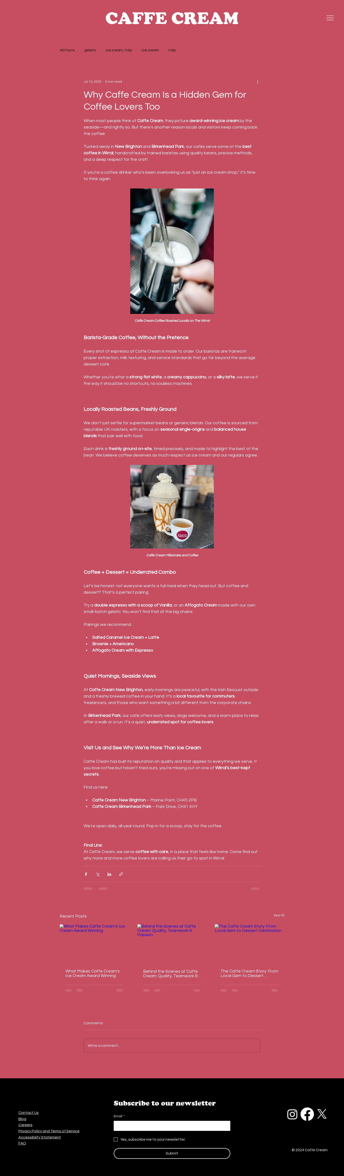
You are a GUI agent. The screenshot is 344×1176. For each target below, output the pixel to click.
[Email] (170, 1126)
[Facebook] (307, 1114)
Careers (25, 1125)
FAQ (22, 1143)
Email (119, 1116)
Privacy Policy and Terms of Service (49, 1131)
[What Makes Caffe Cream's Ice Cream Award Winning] (94, 943)
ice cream (150, 50)
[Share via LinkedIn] (109, 874)
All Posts (67, 50)
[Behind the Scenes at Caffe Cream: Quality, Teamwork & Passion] (172, 943)
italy (172, 50)
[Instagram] (292, 1114)
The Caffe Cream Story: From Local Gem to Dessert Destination (249, 973)
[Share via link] (121, 874)
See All (279, 915)
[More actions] (257, 82)
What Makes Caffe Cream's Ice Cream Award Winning (92, 973)
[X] (322, 1114)
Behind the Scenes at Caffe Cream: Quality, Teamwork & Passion (170, 973)
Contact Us (28, 1113)
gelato (90, 50)
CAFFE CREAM (172, 18)
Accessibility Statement (39, 1137)
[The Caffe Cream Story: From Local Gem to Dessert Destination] (249, 943)
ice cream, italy (119, 50)
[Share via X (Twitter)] (97, 874)
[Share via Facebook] (86, 874)
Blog (22, 1119)
